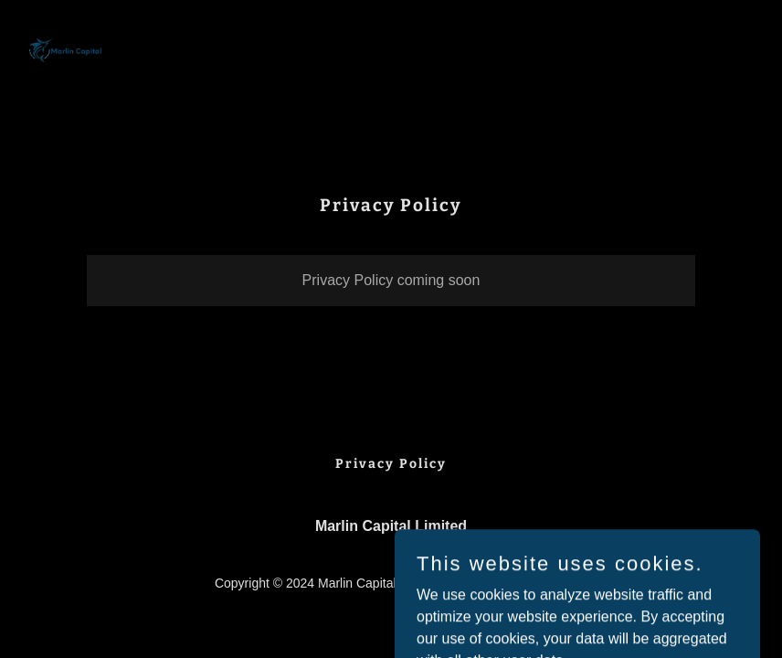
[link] (65, 51)
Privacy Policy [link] (391, 464)
